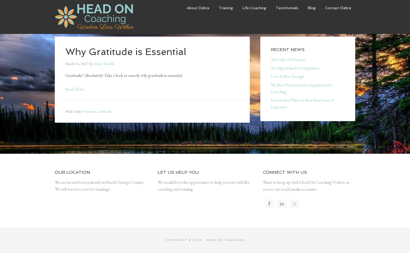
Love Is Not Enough (287, 76)
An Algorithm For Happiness (295, 68)
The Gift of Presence (288, 59)
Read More (74, 89)
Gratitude (104, 111)
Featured (90, 111)
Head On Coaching (94, 17)
